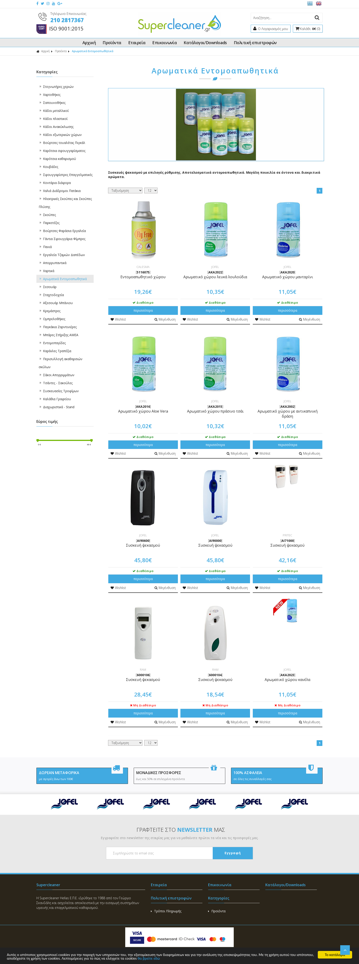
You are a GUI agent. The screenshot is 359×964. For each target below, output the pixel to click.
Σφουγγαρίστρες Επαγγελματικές (65, 175)
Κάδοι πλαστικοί (53, 119)
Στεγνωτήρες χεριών (56, 87)
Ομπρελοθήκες (52, 319)
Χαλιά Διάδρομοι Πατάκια (60, 191)
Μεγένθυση (165, 319)
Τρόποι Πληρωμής (166, 911)
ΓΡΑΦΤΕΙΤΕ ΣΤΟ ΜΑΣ (180, 829)
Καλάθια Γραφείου (55, 399)
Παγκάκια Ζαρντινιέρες (58, 327)
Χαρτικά (46, 271)
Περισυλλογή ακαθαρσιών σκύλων (60, 362)
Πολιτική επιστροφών (255, 42)
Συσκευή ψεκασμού (143, 545)
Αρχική (89, 42)
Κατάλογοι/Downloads (205, 42)
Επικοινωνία (164, 42)
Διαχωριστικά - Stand (56, 407)
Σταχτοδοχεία (51, 295)
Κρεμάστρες (49, 311)
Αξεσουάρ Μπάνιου (56, 303)
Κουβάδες (48, 167)
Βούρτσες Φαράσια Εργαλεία (62, 231)
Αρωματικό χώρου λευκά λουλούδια (215, 276)
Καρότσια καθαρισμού (57, 159)
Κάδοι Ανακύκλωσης (56, 127)
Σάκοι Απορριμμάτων (56, 375)
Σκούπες (47, 215)
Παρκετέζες (49, 223)
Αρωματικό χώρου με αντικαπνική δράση (288, 414)
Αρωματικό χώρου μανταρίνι (287, 276)
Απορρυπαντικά (52, 263)
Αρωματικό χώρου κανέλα (287, 679)
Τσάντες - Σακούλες (56, 383)
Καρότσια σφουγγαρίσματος (62, 151)
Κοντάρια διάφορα (55, 183)
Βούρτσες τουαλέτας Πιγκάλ (62, 143)
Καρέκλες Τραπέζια (55, 351)
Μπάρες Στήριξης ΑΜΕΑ (58, 335)
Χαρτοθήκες (49, 95)
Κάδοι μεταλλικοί (54, 111)
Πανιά (45, 247)
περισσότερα (143, 310)
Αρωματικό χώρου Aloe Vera (143, 411)
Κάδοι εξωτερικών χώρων (60, 135)
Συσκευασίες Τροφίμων (59, 391)
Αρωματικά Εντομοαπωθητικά (92, 51)
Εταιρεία (137, 42)
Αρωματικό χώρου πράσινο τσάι (215, 411)
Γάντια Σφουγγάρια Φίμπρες (62, 239)
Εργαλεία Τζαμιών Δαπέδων (62, 255)
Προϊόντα (112, 42)
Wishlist (118, 319)
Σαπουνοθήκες (52, 103)
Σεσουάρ (48, 287)
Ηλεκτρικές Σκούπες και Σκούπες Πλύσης (65, 202)
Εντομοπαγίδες (52, 343)
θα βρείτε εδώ (169, 958)
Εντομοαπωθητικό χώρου (143, 276)
